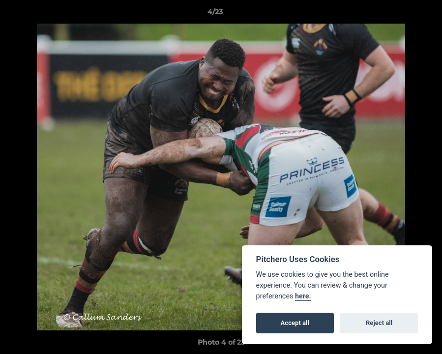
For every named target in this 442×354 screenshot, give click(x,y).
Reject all (379, 322)
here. (303, 296)
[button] (401, 14)
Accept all (295, 322)
